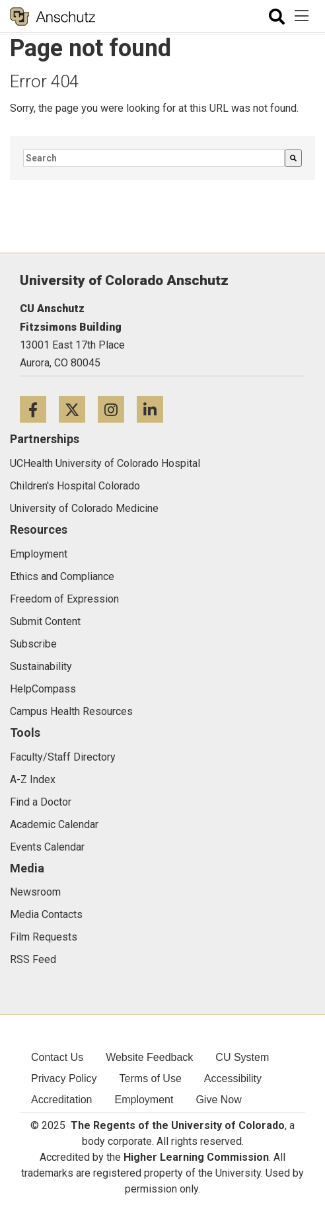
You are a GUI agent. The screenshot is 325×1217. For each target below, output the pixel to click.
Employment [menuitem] (144, 1099)
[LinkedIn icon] (155, 409)
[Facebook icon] (39, 409)
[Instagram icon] (117, 409)
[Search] (293, 158)
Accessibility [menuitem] (233, 1078)
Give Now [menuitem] (218, 1099)
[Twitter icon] (78, 409)
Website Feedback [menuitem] (149, 1057)
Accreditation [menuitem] (61, 1099)
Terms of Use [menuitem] (151, 1078)
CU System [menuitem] (242, 1057)
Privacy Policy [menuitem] (64, 1078)
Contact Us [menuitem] (57, 1057)
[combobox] (154, 158)
